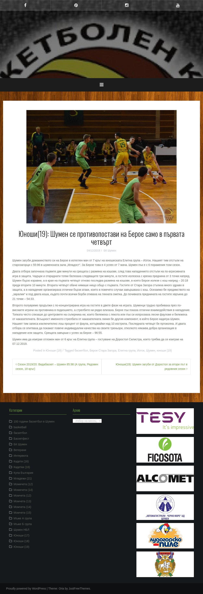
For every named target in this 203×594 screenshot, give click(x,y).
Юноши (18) (21, 541)
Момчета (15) (22, 512)
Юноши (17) (21, 535)
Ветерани (20, 450)
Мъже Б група (23, 524)
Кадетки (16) (22, 467)
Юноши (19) (54, 350)
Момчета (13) (22, 501)
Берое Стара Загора (103, 350)
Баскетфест (21, 438)
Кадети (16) (21, 461)
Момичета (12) (23, 484)
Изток (141, 350)
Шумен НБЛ (21, 529)
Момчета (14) (22, 507)
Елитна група (126, 350)
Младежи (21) (23, 478)
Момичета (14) (23, 489)
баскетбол (81, 350)
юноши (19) (164, 350)
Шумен (150, 350)
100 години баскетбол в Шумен (34, 421)
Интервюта (21, 455)
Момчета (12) (22, 495)
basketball (20, 427)
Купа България (23, 472)
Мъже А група (23, 518)
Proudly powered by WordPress (26, 588)
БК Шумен (110, 250)
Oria (61, 588)
